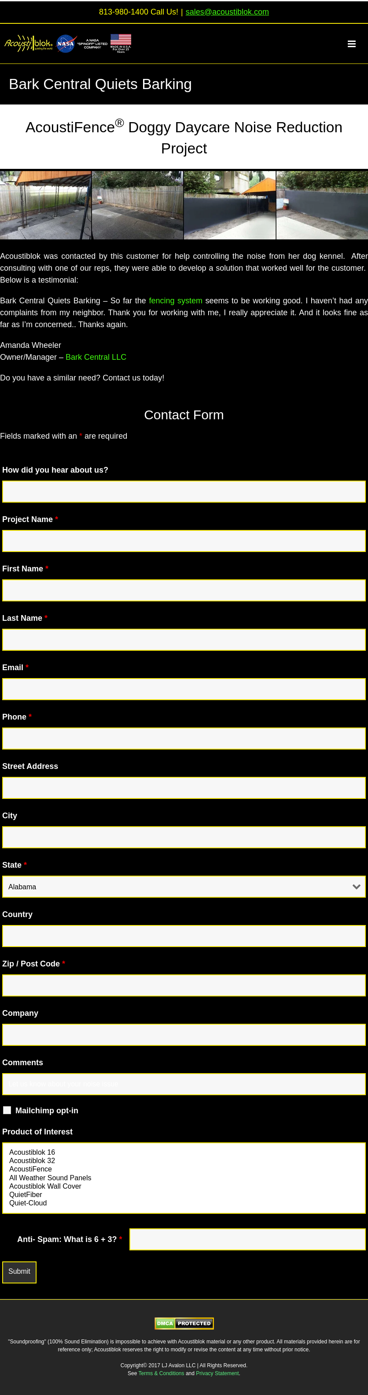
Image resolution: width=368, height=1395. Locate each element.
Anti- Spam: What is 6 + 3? (69, 1239)
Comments (22, 1062)
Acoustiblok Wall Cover (184, 1186)
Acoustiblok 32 (184, 1161)
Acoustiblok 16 (184, 1153)
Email (15, 667)
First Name (25, 568)
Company (20, 1013)
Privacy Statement (217, 1373)
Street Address (30, 766)
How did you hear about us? (55, 470)
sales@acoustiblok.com (227, 11)
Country (17, 914)
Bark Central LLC (96, 357)
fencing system (175, 300)
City (9, 815)
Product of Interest (37, 1131)
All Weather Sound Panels (184, 1178)
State (14, 865)
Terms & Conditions (162, 1373)
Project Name (30, 519)
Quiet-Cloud (184, 1203)
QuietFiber (184, 1195)
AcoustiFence (184, 1169)
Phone (17, 716)
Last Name (25, 618)
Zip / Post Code (33, 963)
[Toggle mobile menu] (357, 43)
